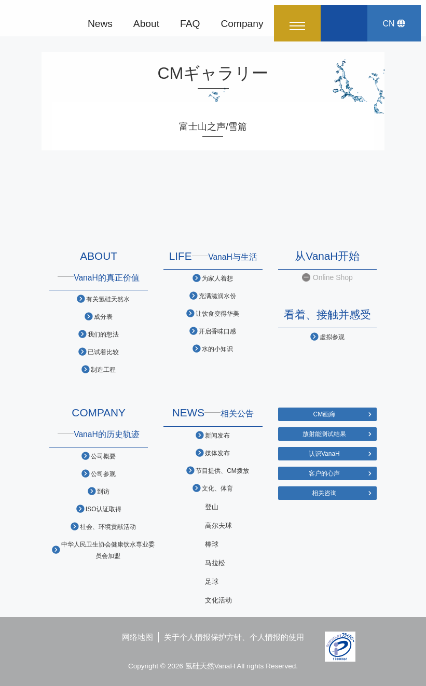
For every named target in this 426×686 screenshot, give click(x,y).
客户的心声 (324, 473)
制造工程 (103, 369)
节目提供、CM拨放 (222, 470)
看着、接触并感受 (327, 314)
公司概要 (103, 456)
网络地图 (137, 637)
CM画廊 (324, 414)
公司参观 (103, 473)
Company (242, 23)
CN (393, 23)
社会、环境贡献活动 (108, 526)
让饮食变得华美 (217, 313)
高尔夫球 (218, 525)
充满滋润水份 (217, 295)
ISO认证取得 (103, 509)
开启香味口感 (217, 331)
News (100, 23)
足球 (211, 581)
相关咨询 (324, 492)
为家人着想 (217, 278)
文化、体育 (217, 488)
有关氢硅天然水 (108, 299)
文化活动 (218, 600)
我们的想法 (103, 334)
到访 (103, 491)
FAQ (190, 23)
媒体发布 (217, 453)
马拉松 (215, 562)
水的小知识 (217, 348)
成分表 (103, 316)
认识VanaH (324, 453)
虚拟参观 (332, 336)
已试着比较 (103, 351)
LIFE (213, 255)
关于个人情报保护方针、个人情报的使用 (234, 637)
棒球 (211, 544)
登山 (211, 506)
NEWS (213, 412)
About (146, 23)
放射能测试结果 (324, 433)
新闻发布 (217, 435)
